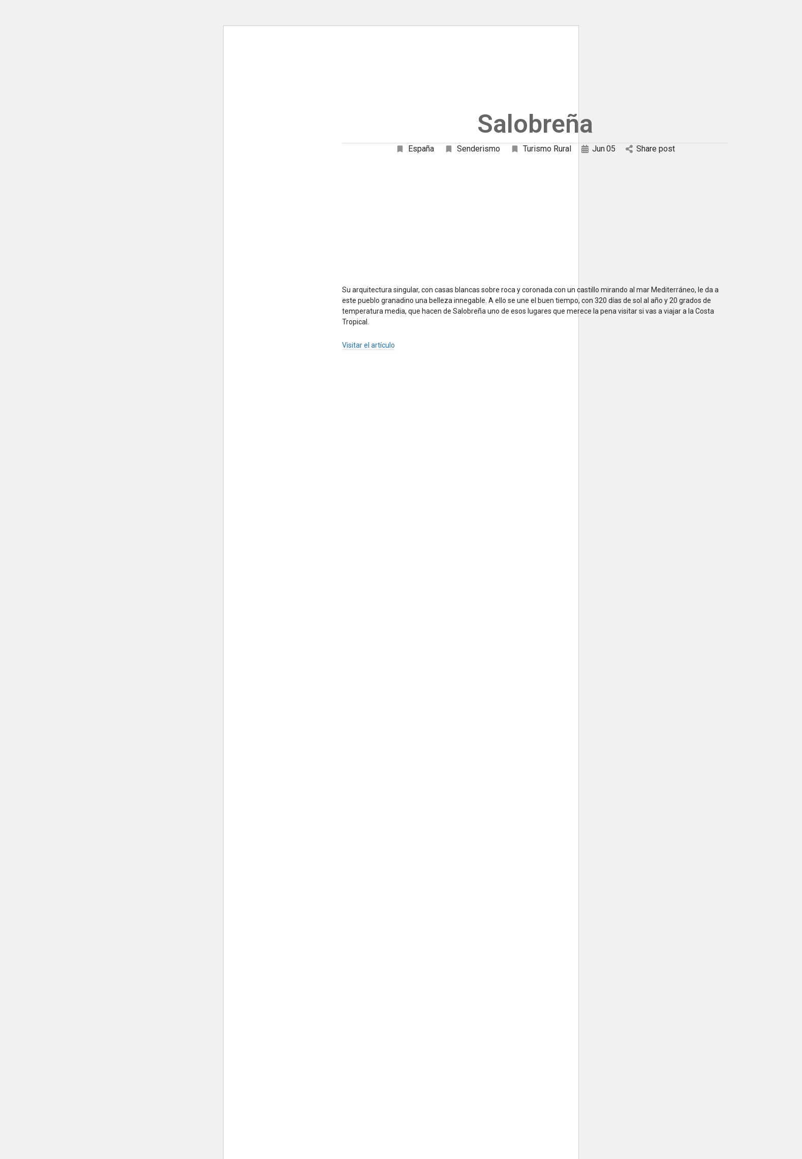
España (414, 149)
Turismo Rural (540, 149)
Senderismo (472, 149)
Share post (650, 149)
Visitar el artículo (368, 345)
